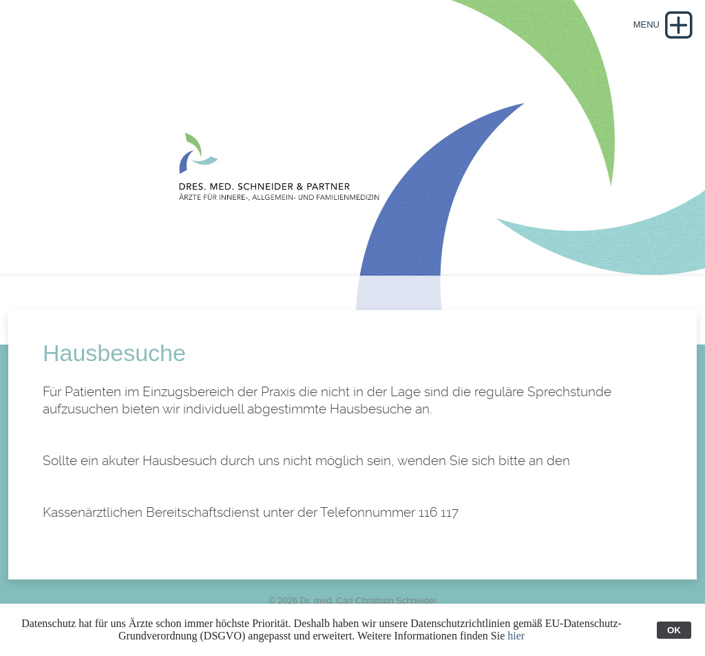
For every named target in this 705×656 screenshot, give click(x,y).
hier (516, 636)
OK (674, 630)
